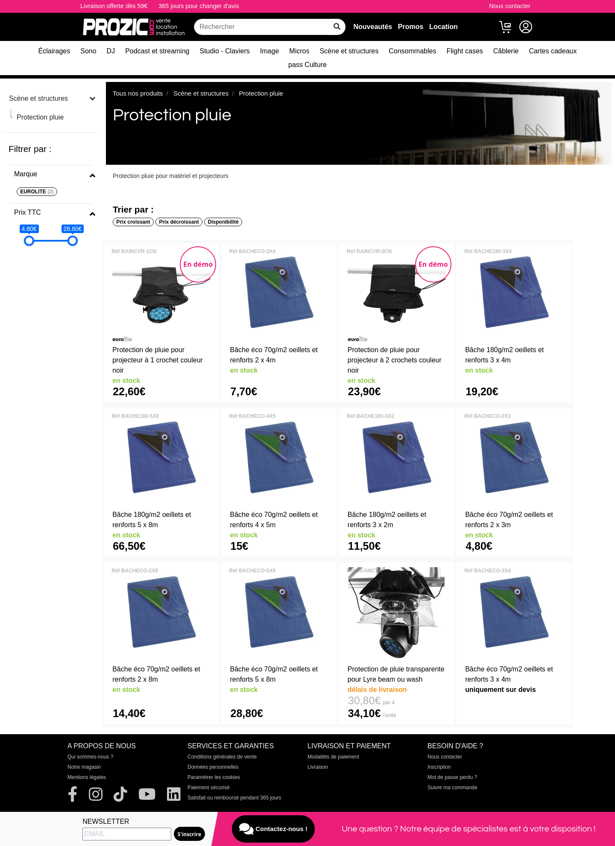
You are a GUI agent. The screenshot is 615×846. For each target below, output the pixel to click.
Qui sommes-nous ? (90, 757)
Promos (411, 26)
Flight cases (464, 51)
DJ (111, 51)
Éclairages (54, 51)
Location (443, 26)
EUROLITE (37, 191)
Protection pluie (40, 117)
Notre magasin (84, 767)
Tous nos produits (138, 93)
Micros (299, 51)
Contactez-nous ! (273, 829)
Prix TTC (27, 212)
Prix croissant (133, 222)
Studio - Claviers (224, 51)
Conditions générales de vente (222, 757)
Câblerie (506, 51)
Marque (25, 174)
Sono (88, 51)
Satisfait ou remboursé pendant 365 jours (234, 798)
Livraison (318, 767)
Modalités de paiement (333, 757)
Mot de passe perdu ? (452, 777)
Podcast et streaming (157, 51)
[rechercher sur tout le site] (337, 27)
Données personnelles (212, 767)
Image (269, 51)
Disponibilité (223, 222)
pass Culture (307, 64)
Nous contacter (509, 6)
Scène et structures (348, 51)
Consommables (412, 51)
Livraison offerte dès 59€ (113, 6)
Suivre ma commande (452, 788)
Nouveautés (372, 26)
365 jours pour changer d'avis (198, 6)
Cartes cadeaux (553, 51)
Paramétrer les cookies (213, 777)
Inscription (439, 767)
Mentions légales (86, 777)
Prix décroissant (179, 222)
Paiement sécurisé (208, 788)
